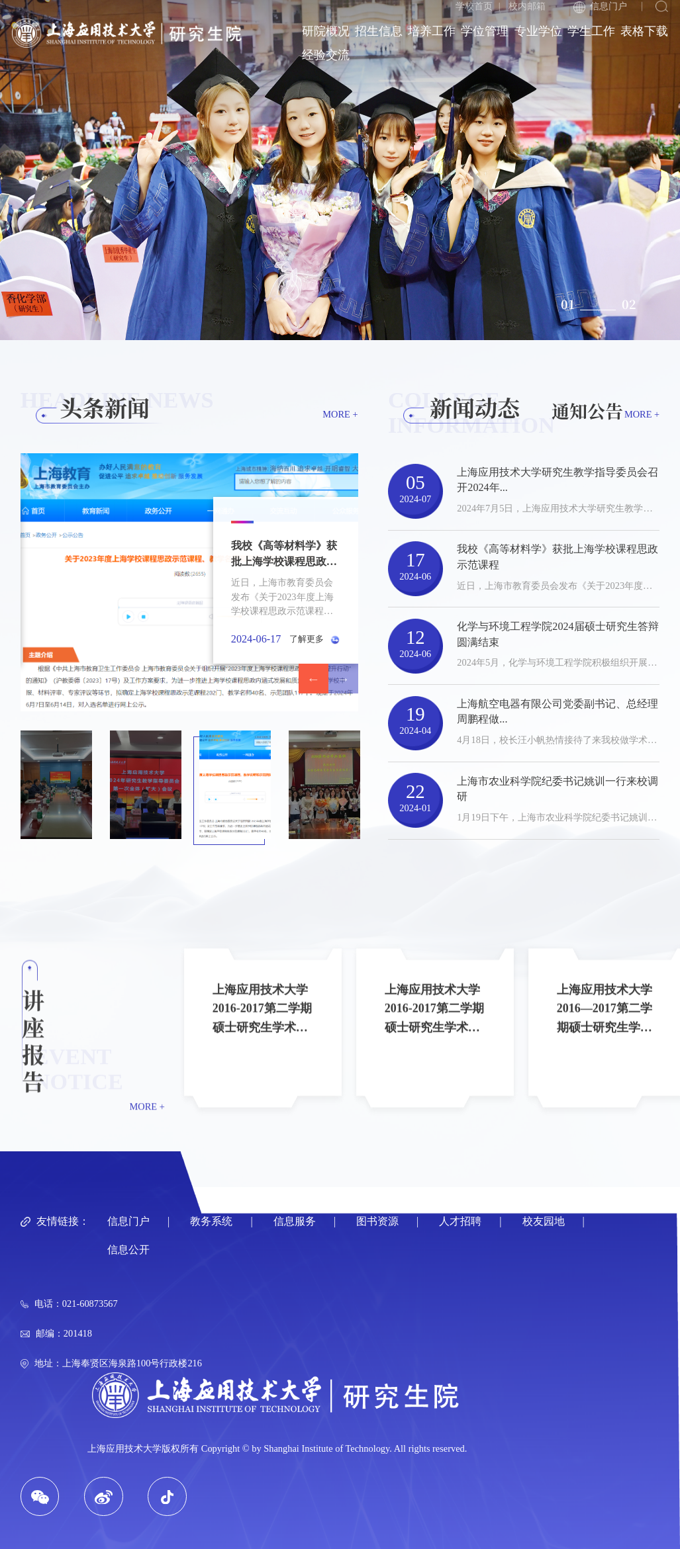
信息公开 (128, 1250)
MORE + (340, 414)
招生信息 (379, 31)
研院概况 (326, 31)
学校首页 (474, 6)
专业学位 (538, 31)
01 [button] (568, 303)
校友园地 (543, 1221)
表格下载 (644, 31)
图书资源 (377, 1221)
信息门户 (600, 7)
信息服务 (294, 1221)
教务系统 (211, 1221)
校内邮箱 (527, 6)
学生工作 (591, 31)
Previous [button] (313, 678)
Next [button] (343, 678)
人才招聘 (460, 1221)
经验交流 (326, 55)
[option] (340, 170)
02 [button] (629, 303)
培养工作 (432, 31)
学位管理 (485, 31)
